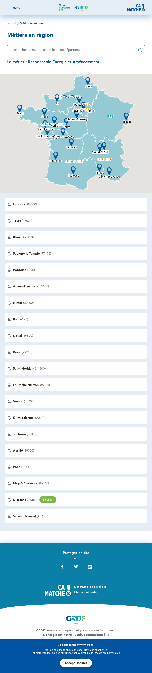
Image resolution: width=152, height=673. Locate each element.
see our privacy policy (68, 652)
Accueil (11, 23)
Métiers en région (31, 23)
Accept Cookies (76, 663)
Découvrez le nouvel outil (90, 587)
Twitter (76, 567)
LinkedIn (90, 567)
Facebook (62, 567)
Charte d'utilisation (86, 592)
